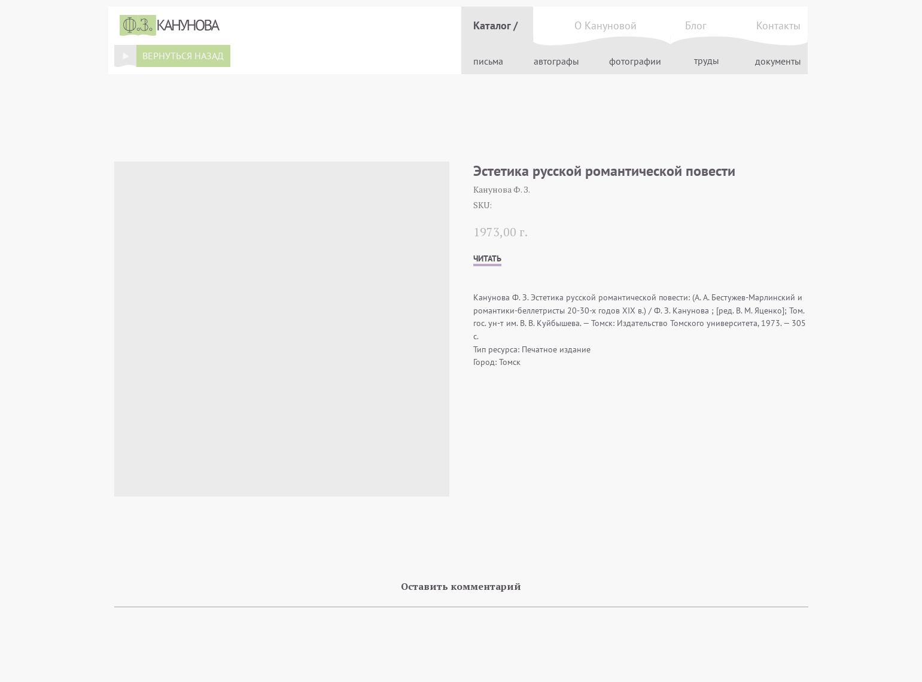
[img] (125, 55)
